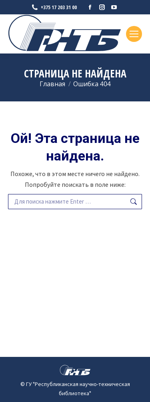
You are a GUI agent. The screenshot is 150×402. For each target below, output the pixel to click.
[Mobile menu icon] (134, 34)
